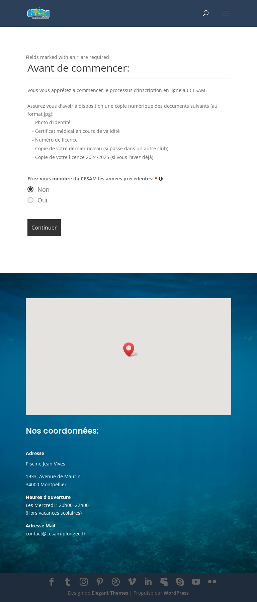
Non (43, 189)
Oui (42, 200)
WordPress (176, 593)
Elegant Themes (110, 593)
